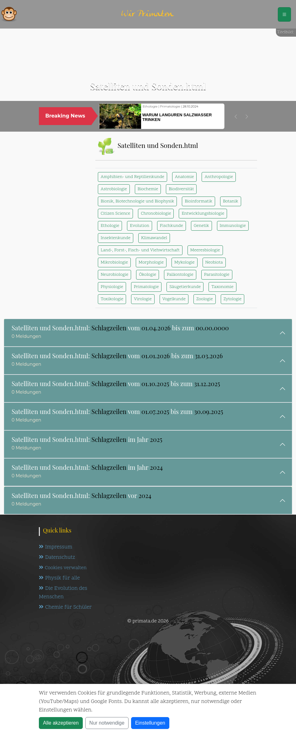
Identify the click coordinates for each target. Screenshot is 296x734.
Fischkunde (171, 226)
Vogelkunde (174, 299)
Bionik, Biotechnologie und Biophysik (137, 201)
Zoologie (204, 299)
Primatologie (146, 287)
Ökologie (147, 275)
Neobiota (214, 262)
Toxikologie (112, 299)
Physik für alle (59, 578)
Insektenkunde (115, 238)
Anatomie (184, 177)
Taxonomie (222, 287)
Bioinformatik (198, 201)
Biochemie (148, 189)
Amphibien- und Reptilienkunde (132, 177)
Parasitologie (217, 275)
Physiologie (112, 287)
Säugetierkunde (185, 287)
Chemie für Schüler (65, 607)
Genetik (201, 226)
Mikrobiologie (114, 262)
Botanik (230, 201)
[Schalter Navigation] (284, 14)
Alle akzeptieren (61, 723)
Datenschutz (57, 557)
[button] (236, 116)
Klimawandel (154, 238)
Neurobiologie (114, 275)
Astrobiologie (114, 189)
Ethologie (110, 226)
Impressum (55, 547)
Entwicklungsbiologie (203, 214)
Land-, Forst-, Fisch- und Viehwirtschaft (140, 250)
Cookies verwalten (63, 567)
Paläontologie (180, 275)
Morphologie (151, 262)
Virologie (142, 299)
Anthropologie (218, 177)
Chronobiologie (156, 214)
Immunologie (233, 226)
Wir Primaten (147, 14)
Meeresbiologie (205, 250)
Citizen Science (115, 214)
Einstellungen (150, 723)
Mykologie (184, 262)
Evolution (139, 226)
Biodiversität (181, 189)
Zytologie (233, 299)
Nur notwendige (106, 723)
